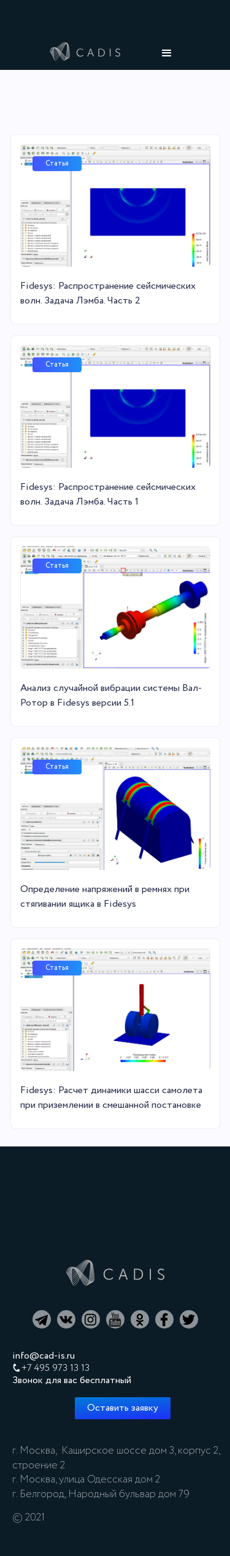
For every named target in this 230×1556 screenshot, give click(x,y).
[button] (166, 53)
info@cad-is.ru (43, 1356)
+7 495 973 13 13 (55, 1368)
